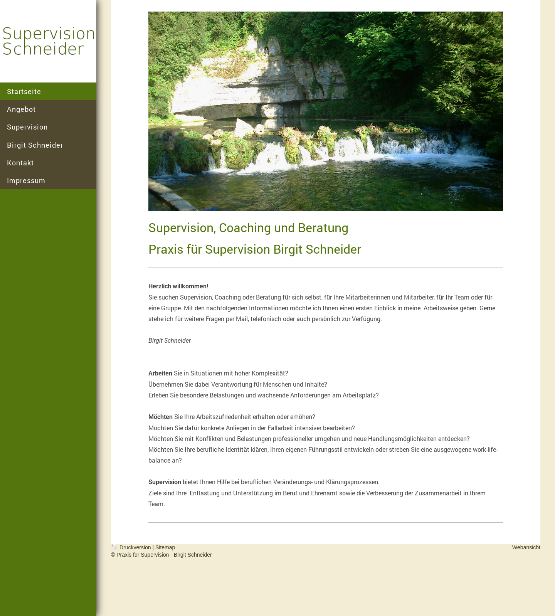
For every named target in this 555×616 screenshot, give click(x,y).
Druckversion (131, 547)
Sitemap (165, 547)
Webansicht (526, 547)
